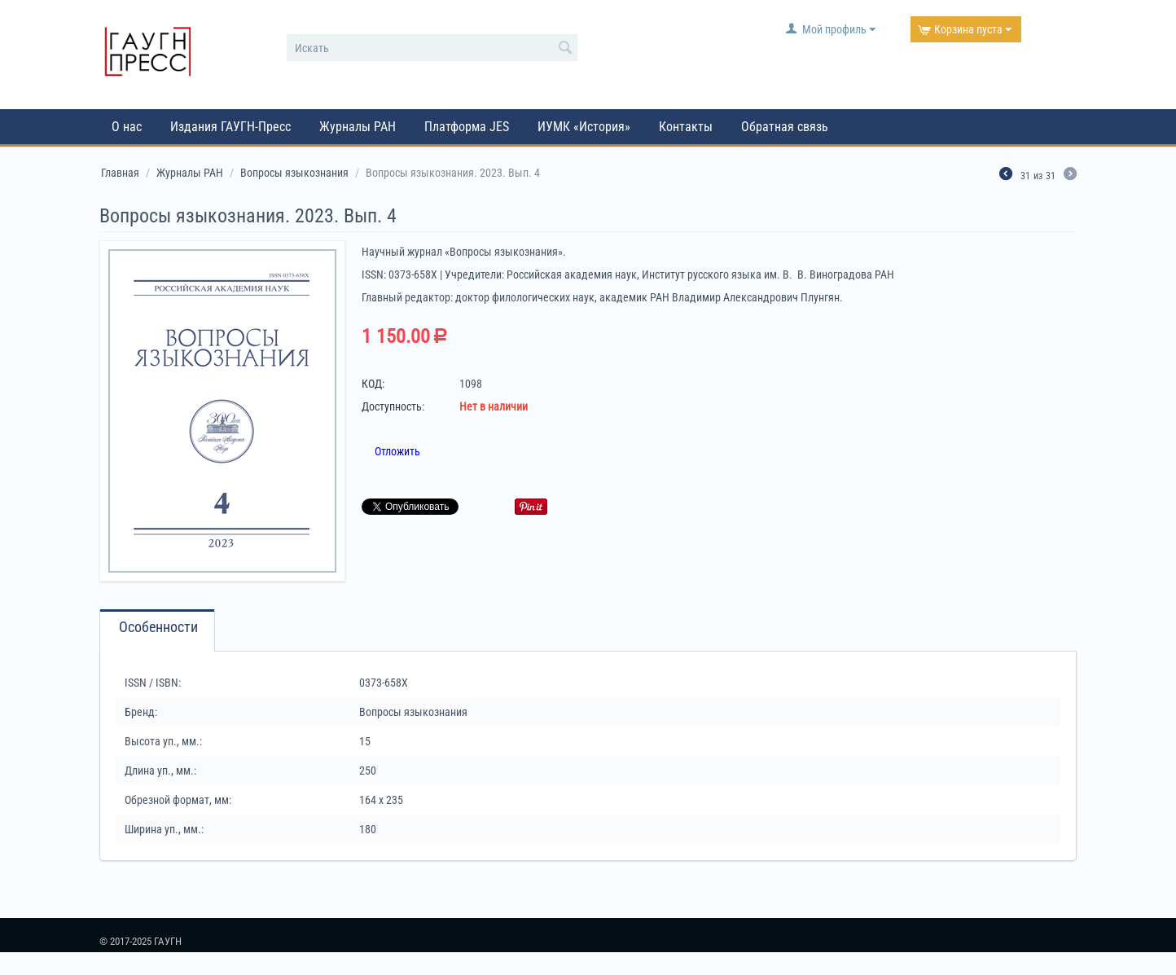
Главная (120, 172)
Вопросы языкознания (294, 172)
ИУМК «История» (584, 126)
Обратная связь (784, 126)
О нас (127, 126)
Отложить (397, 451)
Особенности (158, 627)
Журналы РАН (357, 126)
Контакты (686, 126)
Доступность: (393, 406)
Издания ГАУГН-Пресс (230, 126)
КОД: (373, 383)
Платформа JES (466, 126)
